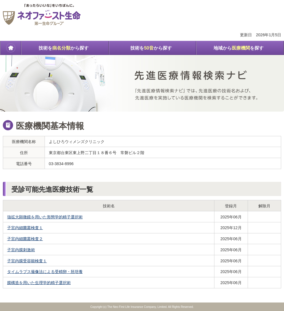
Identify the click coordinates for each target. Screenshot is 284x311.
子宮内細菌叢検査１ (25, 227)
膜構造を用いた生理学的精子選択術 (39, 282)
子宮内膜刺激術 (21, 250)
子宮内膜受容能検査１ (27, 261)
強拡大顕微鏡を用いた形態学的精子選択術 (45, 217)
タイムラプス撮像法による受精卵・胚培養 (45, 271)
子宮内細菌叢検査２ (25, 239)
